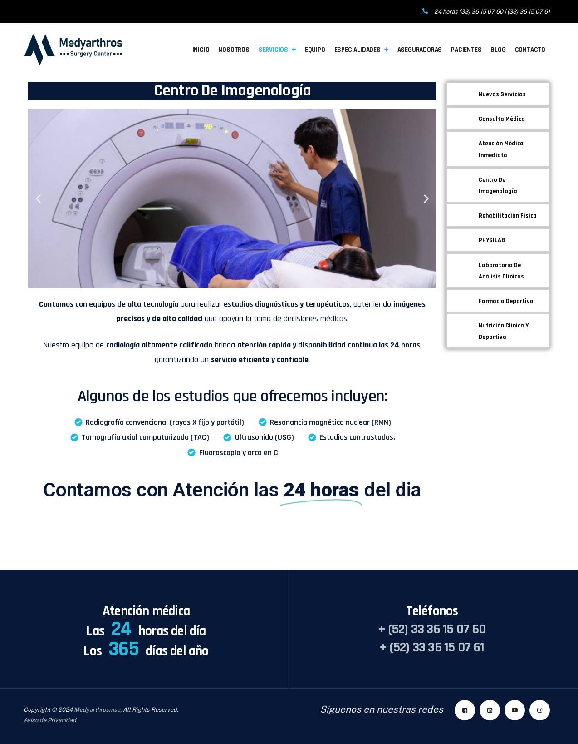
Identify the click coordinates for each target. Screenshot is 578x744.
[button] (38, 198)
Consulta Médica (502, 119)
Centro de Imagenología (498, 185)
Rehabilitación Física (508, 216)
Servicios (273, 49)
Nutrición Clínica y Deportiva (504, 331)
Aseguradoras (419, 49)
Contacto (530, 49)
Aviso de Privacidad (50, 720)
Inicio (201, 49)
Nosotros (233, 49)
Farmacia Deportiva (506, 301)
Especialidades (357, 49)
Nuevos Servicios (502, 94)
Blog (497, 49)
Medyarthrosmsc (97, 709)
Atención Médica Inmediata (501, 149)
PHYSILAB (492, 240)
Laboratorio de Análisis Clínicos (501, 271)
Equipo (315, 49)
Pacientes (466, 49)
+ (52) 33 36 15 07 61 (431, 647)
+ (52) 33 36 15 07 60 (431, 629)
